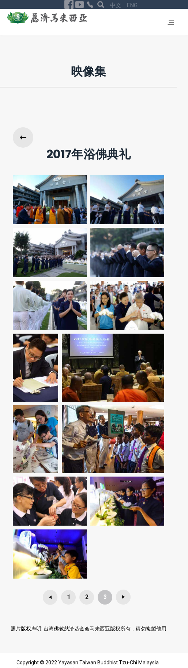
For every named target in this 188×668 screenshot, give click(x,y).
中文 (116, 5)
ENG (132, 5)
